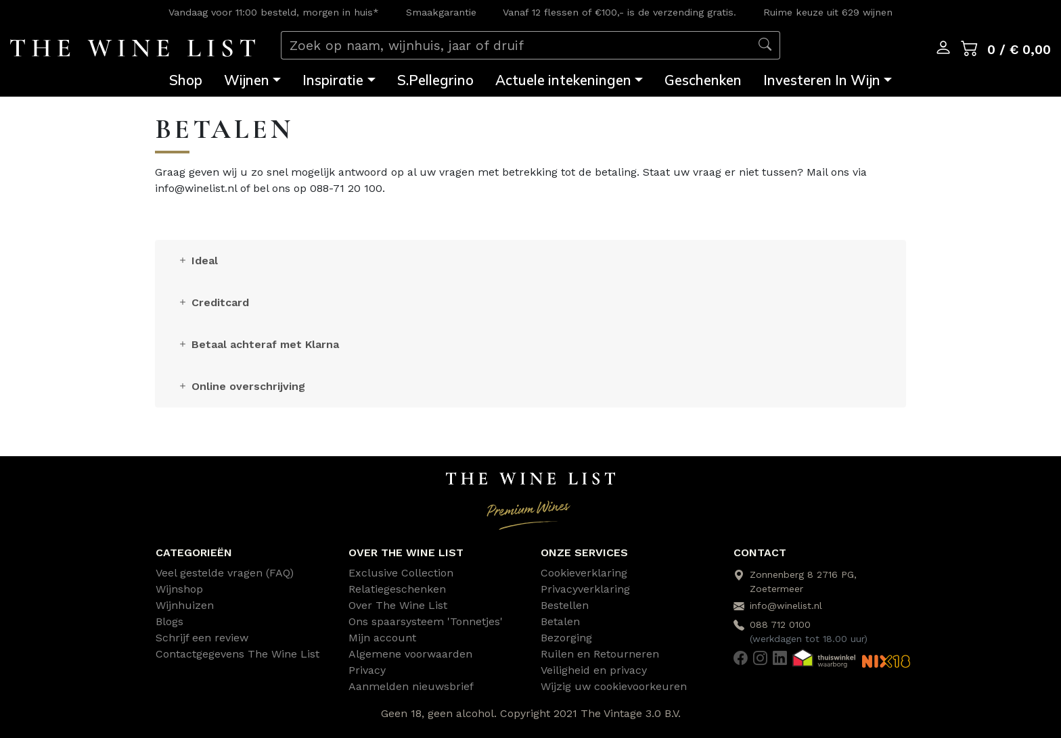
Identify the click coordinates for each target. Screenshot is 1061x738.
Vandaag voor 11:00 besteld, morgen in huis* (273, 12)
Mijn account (382, 637)
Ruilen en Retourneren (600, 653)
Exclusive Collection (400, 572)
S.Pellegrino (435, 80)
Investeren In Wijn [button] (821, 80)
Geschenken (703, 80)
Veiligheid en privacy (594, 670)
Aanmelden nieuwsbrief (411, 686)
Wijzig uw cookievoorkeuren (614, 686)
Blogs (169, 621)
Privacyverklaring (585, 589)
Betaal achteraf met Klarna (258, 344)
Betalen (560, 621)
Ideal (197, 260)
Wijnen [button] (246, 80)
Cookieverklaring (584, 572)
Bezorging (566, 637)
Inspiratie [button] (332, 80)
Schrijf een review (202, 637)
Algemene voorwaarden (410, 653)
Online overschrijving (241, 386)
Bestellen (565, 605)
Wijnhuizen (185, 605)
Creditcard (213, 302)
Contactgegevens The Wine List (237, 653)
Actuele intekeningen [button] (563, 80)
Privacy (367, 670)
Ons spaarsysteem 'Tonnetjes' (425, 621)
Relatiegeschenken (397, 589)
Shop (185, 80)
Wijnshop (179, 589)
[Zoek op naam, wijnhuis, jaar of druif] (516, 45)
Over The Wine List (397, 605)
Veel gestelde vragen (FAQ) (225, 572)
